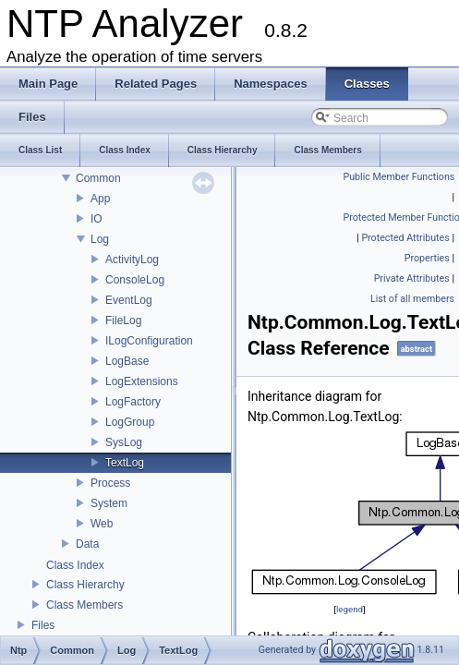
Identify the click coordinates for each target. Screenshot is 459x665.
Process (110, 483)
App (100, 198)
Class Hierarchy (85, 584)
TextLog (124, 462)
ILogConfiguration (149, 340)
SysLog (123, 442)
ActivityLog (132, 259)
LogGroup (129, 422)
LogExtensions (141, 381)
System (109, 503)
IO (97, 218)
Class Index (75, 565)
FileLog (123, 320)
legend (349, 609)
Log (100, 239)
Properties (427, 258)
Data (87, 544)
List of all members (412, 299)
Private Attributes (412, 278)
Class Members (84, 604)
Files (42, 625)
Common (98, 178)
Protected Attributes (405, 238)
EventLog (128, 300)
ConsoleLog (134, 279)
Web (102, 523)
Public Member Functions (399, 177)
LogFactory (133, 401)
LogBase (127, 361)
